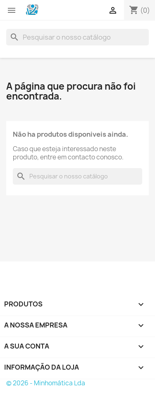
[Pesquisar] (77, 37)
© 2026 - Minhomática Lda (45, 383)
